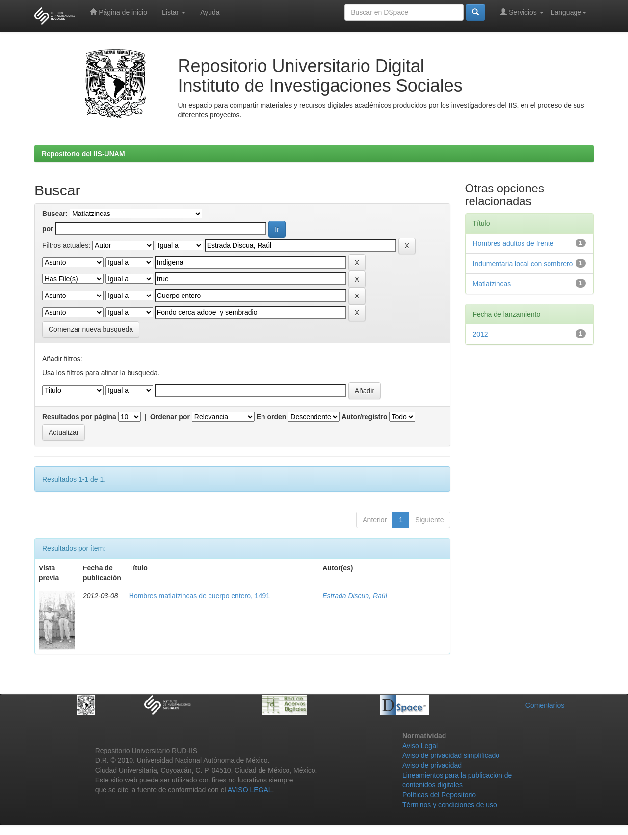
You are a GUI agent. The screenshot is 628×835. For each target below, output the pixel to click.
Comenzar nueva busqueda (91, 329)
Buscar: (55, 213)
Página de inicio (118, 12)
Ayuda (209, 12)
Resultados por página (79, 417)
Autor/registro (364, 417)
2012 (480, 334)
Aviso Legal (420, 746)
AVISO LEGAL (250, 790)
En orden (272, 417)
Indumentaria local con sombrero (523, 264)
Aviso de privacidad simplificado (450, 755)
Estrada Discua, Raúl (354, 596)
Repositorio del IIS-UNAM (83, 154)
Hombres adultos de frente (513, 243)
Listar (173, 12)
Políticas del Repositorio (439, 795)
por (47, 229)
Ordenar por (170, 417)
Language (568, 12)
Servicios (522, 12)
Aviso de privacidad (432, 765)
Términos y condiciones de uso (449, 804)
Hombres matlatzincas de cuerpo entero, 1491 (199, 596)
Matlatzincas (492, 284)
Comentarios (544, 705)
